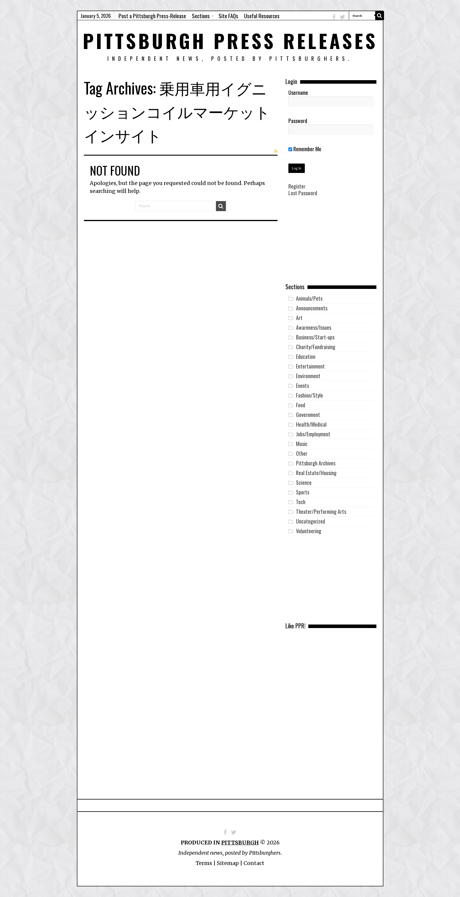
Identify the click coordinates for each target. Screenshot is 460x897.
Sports (302, 492)
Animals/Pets (309, 298)
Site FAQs (228, 15)
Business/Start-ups (315, 337)
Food (300, 405)
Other (301, 453)
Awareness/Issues (313, 327)
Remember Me (304, 149)
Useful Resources (262, 15)
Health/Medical (311, 424)
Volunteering (308, 531)
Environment (308, 376)
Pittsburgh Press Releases (230, 40)
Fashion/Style (309, 395)
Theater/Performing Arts (321, 511)
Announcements (311, 308)
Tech (300, 502)
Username (298, 92)
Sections (201, 15)
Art (299, 318)
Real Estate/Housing (316, 473)
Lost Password (302, 193)
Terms (204, 863)
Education (305, 356)
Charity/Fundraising (315, 347)
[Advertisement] (331, 244)
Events (302, 385)
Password (297, 120)
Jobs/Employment (313, 434)
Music (301, 443)
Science (304, 482)
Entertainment (310, 366)
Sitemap (228, 863)
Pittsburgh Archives (315, 463)
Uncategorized (310, 521)
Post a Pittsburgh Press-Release (152, 15)
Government (308, 414)
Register (296, 186)
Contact (253, 863)
